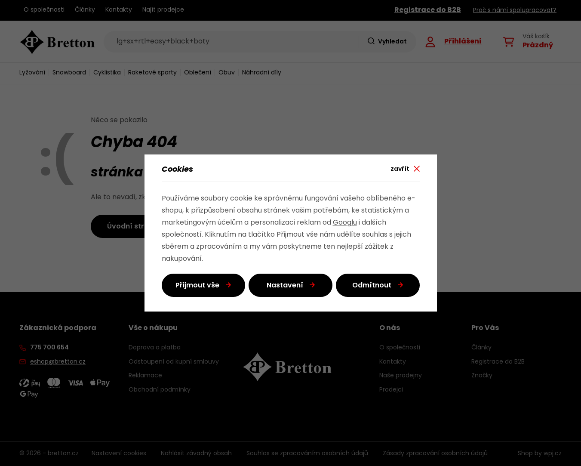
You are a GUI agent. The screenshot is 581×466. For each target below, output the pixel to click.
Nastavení (285, 285)
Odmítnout (371, 285)
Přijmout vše (197, 285)
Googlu (345, 222)
